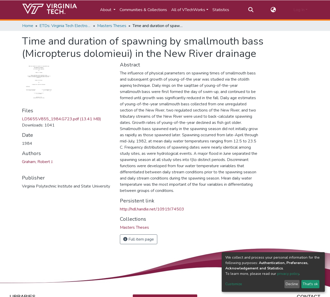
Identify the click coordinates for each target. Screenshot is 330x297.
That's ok (310, 284)
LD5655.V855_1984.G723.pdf (61, 119)
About (106, 10)
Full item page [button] (138, 239)
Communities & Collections (143, 10)
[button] (273, 10)
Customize (233, 284)
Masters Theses (111, 26)
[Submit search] (251, 10)
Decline (292, 284)
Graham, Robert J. (37, 162)
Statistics (220, 10)
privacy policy (288, 273)
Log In (298, 10)
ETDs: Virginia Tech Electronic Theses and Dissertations (65, 26)
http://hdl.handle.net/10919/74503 (152, 209)
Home (27, 26)
